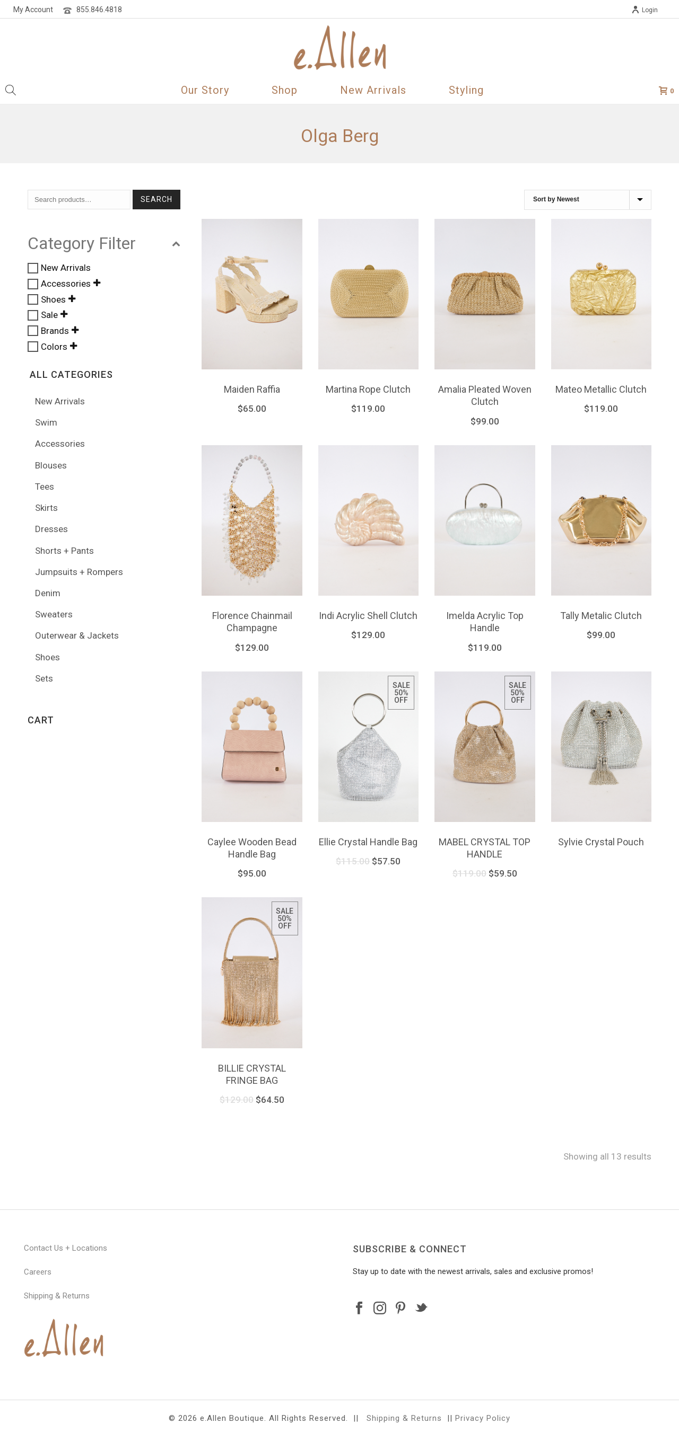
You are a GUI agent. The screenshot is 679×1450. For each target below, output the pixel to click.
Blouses (51, 465)
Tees (44, 486)
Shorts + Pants (64, 550)
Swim (46, 422)
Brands (55, 330)
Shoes (53, 299)
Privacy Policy (482, 1418)
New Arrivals (373, 90)
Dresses (51, 529)
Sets (44, 678)
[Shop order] (587, 200)
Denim (47, 593)
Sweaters (54, 614)
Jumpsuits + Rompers (79, 572)
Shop (285, 90)
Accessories (66, 283)
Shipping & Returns (57, 1296)
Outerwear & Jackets (77, 635)
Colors (54, 346)
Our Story (205, 90)
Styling (466, 90)
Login (644, 10)
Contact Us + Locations (65, 1248)
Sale (49, 315)
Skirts (46, 507)
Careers (37, 1272)
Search (156, 199)
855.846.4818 (99, 9)
